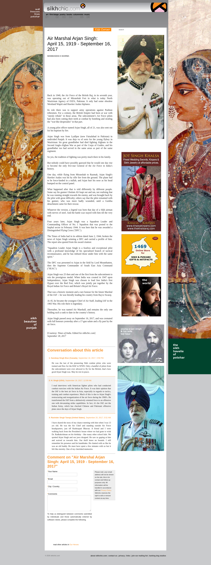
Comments (52, 494)
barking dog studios (157, 556)
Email (50, 479)
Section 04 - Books (69, 16)
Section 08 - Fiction (98, 16)
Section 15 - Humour (154, 16)
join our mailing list (140, 556)
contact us (112, 556)
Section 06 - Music (87, 16)
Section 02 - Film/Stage (54, 16)
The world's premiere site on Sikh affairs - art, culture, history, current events (65, 7)
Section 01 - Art (46, 16)
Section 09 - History (105, 16)
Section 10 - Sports (112, 16)
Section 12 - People (127, 16)
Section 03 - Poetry (62, 16)
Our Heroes (74, 545)
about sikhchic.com (99, 556)
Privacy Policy (106, 490)
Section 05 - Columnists (78, 16)
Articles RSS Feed (161, 29)
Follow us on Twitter (157, 29)
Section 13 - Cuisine (134, 16)
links (128, 556)
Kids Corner (102, 29)
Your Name (52, 471)
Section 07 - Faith (92, 16)
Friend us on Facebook (152, 29)
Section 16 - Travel (161, 16)
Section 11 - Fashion (120, 16)
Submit (51, 536)
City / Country (53, 486)
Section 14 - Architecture (144, 16)
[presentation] (69, 527)
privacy (122, 556)
